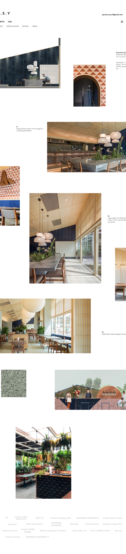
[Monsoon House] (10, 530)
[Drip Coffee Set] (79, 530)
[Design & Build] (28, 529)
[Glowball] (74, 524)
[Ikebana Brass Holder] (113, 518)
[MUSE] (34, 26)
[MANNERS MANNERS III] (37, 537)
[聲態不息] (39, 518)
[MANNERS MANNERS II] (88, 518)
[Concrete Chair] (92, 524)
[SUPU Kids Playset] (34, 524)
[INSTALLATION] (13, 26)
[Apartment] (21, 518)
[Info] (10, 22)
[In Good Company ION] (60, 518)
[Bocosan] (119, 530)
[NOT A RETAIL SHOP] (100, 530)
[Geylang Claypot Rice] (113, 524)
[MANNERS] (56, 525)
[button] (53, 530)
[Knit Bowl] (12, 524)
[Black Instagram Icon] (122, 21)
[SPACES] (25, 26)
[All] (6, 517)
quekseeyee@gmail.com (112, 14)
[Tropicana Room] (12, 537)
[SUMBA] (27, 532)
